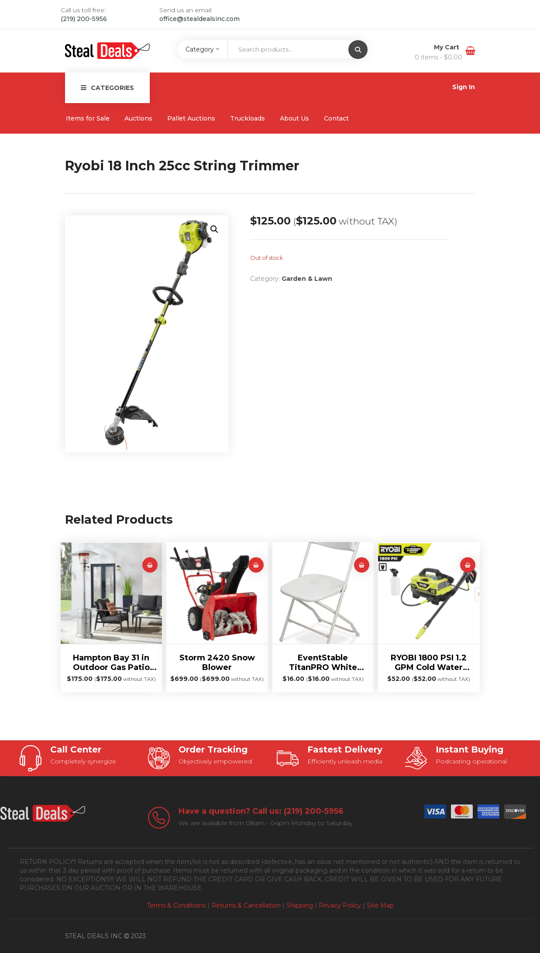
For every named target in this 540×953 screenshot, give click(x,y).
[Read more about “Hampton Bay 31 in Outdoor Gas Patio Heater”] (150, 565)
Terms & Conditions (176, 905)
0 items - (438, 57)
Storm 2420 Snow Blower (217, 662)
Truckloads (247, 118)
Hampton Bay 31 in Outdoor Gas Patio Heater (111, 662)
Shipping (299, 905)
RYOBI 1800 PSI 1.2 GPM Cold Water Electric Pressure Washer (429, 662)
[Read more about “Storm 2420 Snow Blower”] (256, 565)
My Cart (447, 47)
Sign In (463, 87)
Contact (336, 118)
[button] (214, 229)
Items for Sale (88, 118)
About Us (294, 118)
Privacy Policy (340, 905)
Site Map (380, 905)
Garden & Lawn (307, 279)
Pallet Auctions (191, 118)
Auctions (138, 118)
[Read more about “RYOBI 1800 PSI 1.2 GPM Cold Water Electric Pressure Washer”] (467, 565)
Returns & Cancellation (246, 905)
